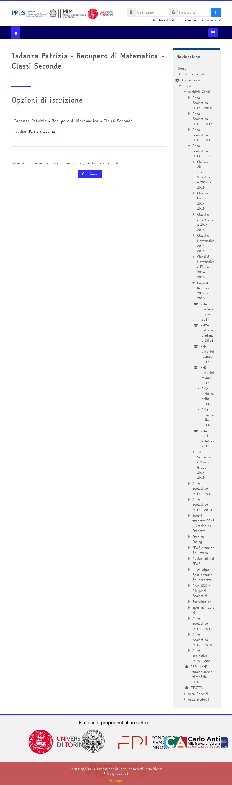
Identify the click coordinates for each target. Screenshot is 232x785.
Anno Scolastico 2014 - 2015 (202, 150)
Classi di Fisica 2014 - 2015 (203, 201)
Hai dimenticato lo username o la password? (186, 20)
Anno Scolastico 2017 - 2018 (202, 102)
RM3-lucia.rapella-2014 (208, 417)
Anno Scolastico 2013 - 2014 (202, 488)
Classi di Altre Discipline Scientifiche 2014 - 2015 (205, 174)
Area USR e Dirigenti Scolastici (201, 590)
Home (182, 68)
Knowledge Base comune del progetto (202, 574)
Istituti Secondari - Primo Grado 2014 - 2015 (204, 464)
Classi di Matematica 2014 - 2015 (206, 243)
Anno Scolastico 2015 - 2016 (202, 134)
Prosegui (116, 780)
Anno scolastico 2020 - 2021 (202, 655)
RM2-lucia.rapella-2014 (208, 396)
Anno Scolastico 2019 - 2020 (202, 639)
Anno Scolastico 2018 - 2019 (202, 623)
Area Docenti (198, 693)
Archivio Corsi (199, 91)
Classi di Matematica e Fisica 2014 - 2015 (206, 267)
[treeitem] (196, 384)
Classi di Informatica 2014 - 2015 (205, 222)
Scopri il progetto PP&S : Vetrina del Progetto (203, 523)
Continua (89, 174)
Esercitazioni (202, 601)
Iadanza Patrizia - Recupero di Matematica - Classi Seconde (73, 121)
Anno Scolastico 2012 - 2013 (202, 504)
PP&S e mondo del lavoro (203, 550)
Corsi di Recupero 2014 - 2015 (204, 290)
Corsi (187, 85)
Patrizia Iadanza (42, 131)
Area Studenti (198, 699)
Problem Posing (198, 539)
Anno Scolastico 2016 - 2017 (202, 118)
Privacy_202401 (116, 773)
